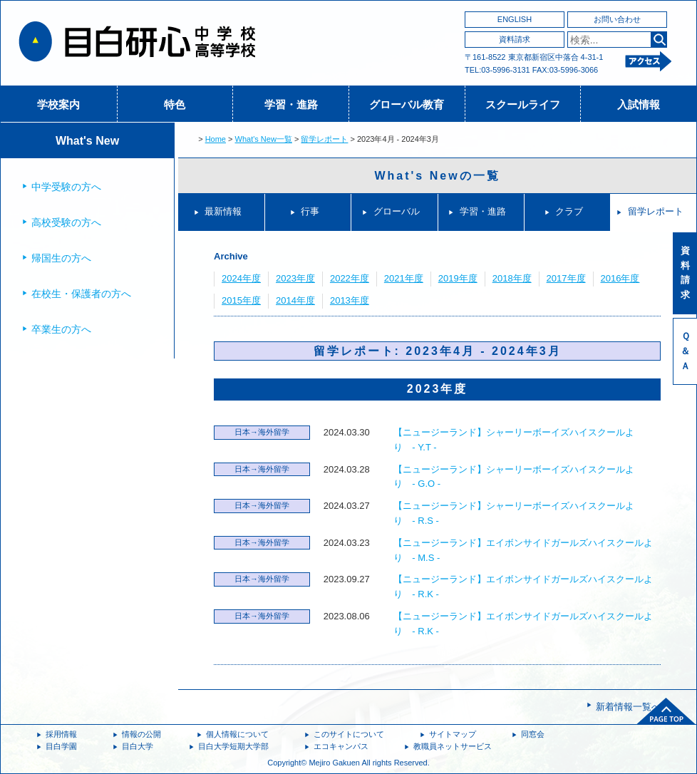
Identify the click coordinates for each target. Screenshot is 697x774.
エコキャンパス (341, 746)
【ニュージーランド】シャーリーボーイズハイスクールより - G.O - (513, 477)
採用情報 (61, 734)
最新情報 (223, 211)
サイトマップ (452, 734)
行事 (310, 211)
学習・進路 (291, 104)
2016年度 (620, 278)
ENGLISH (514, 19)
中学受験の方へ (66, 186)
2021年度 (403, 278)
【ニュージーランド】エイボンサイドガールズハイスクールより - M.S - (523, 550)
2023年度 (295, 278)
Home (215, 139)
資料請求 (514, 39)
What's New (87, 141)
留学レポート (324, 139)
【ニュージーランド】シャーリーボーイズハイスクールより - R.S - (513, 513)
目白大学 (137, 746)
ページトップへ (666, 711)
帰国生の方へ (61, 258)
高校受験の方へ (66, 222)
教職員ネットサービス (452, 746)
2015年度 (241, 300)
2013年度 (349, 300)
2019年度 (457, 278)
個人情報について (237, 734)
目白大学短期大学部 (233, 746)
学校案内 (58, 104)
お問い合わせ (617, 19)
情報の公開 (141, 734)
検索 (659, 39)
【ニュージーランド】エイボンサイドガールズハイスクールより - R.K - (523, 586)
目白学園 (61, 746)
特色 (174, 104)
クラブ (569, 211)
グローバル (396, 211)
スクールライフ (522, 104)
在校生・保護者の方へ (81, 293)
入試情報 (638, 104)
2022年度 (349, 278)
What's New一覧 (263, 139)
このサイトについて (349, 734)
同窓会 (532, 734)
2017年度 (566, 278)
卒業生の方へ (61, 329)
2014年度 (295, 300)
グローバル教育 (406, 104)
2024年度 (241, 278)
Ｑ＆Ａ (685, 351)
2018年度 (512, 278)
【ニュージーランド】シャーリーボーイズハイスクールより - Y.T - (513, 440)
